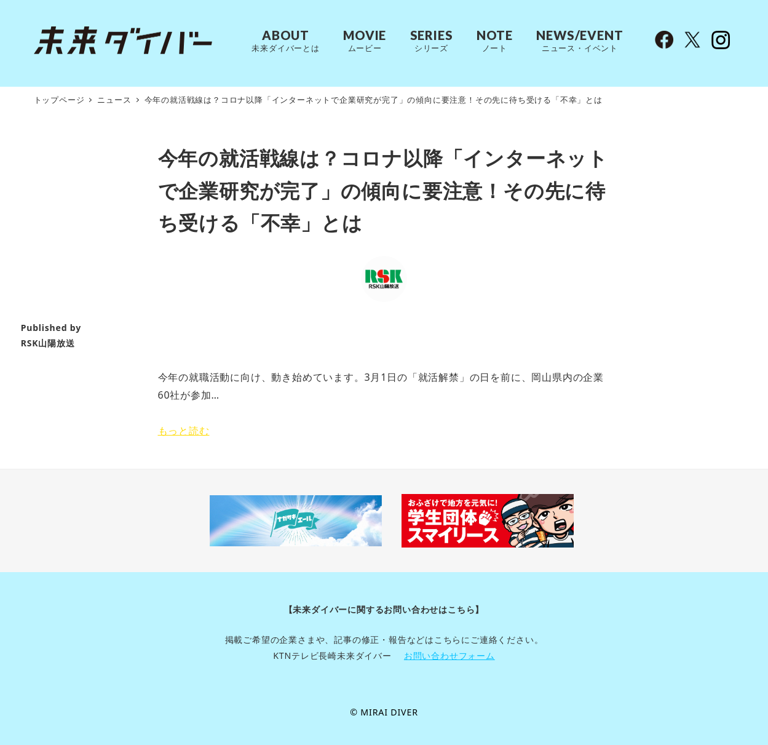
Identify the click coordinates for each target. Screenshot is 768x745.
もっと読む (184, 430)
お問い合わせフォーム (449, 655)
